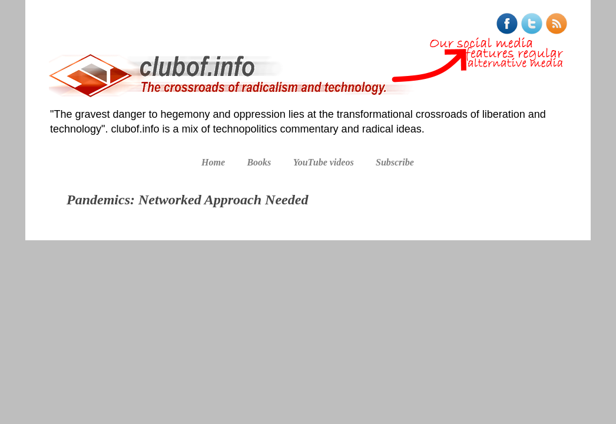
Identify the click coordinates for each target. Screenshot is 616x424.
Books (259, 162)
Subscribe (395, 162)
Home (213, 162)
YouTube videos (323, 162)
